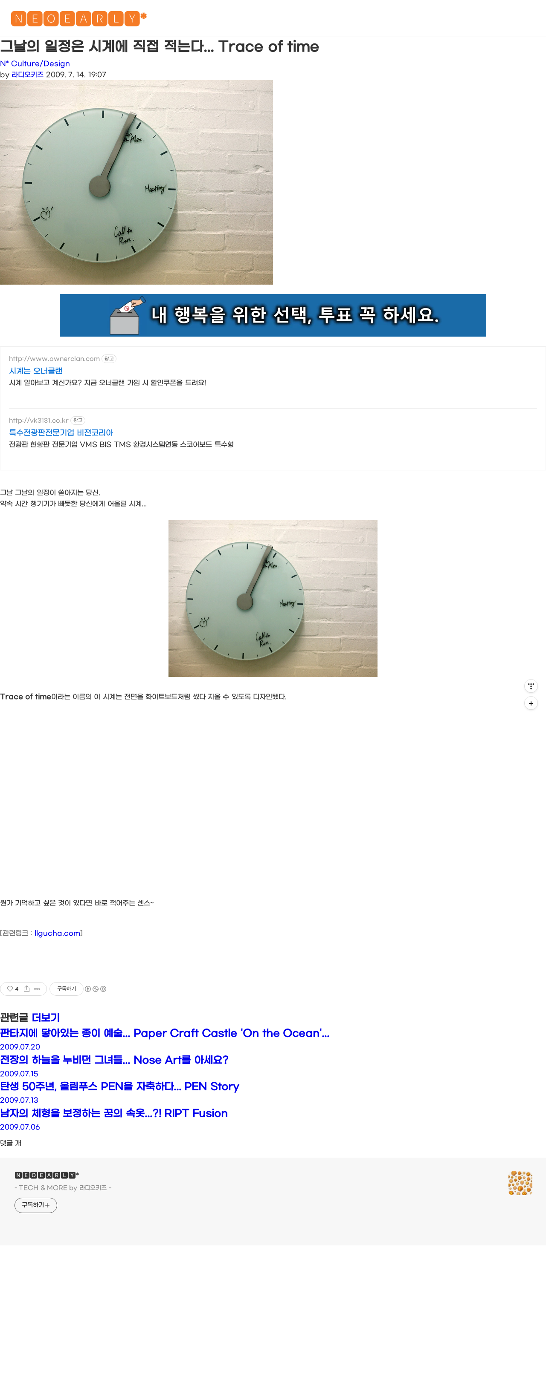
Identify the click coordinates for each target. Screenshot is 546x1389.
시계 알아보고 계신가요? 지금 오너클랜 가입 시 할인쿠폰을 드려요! (107, 383)
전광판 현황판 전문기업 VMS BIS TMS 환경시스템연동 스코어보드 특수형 (121, 445)
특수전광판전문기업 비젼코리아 (61, 433)
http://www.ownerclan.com (54, 359)
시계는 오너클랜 (35, 371)
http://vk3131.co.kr (39, 420)
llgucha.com (57, 933)
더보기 (46, 1018)
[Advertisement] (273, 1326)
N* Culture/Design (35, 64)
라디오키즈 (28, 75)
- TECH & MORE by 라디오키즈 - (63, 1188)
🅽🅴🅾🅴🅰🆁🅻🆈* (78, 21)
